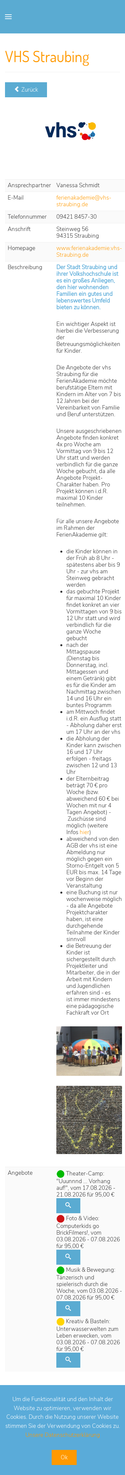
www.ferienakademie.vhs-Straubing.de (89, 251)
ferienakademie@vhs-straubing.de (83, 201)
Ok (64, 1457)
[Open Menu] (8, 16)
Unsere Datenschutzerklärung (62, 1435)
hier (84, 832)
